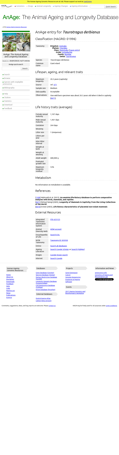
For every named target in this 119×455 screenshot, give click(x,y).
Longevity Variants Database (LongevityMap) (46, 282)
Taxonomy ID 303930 (59, 240)
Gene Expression (71, 273)
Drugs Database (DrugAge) (45, 290)
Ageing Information (79, 6)
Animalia (62, 46)
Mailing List (10, 291)
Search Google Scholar (59, 249)
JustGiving (88, 1)
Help (6, 94)
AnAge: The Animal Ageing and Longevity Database (15, 55)
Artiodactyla (67, 52)
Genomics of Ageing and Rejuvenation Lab (104, 276)
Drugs (30, 6)
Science (9, 297)
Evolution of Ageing (72, 279)
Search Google (56, 258)
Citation (7, 97)
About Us (9, 277)
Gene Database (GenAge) (45, 273)
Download (8, 105)
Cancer (68, 275)
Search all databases (58, 246)
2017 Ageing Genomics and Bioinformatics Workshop (75, 292)
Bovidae (68, 54)
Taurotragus (71, 56)
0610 (38, 207)
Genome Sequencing (73, 277)
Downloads (10, 282)
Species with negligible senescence (13, 83)
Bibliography (9, 88)
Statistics (8, 101)
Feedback (8, 108)
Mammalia (64, 50)
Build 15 (6, 61)
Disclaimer (10, 279)
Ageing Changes (61, 6)
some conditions (111, 305)
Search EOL (55, 235)
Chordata (63, 48)
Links (8, 288)
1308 (38, 197)
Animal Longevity (43, 6)
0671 (53, 98)
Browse (7, 78)
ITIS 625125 (55, 219)
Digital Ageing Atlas (43, 298)
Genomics (20, 6)
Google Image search (59, 255)
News (8, 293)
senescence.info (101, 273)
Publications (10, 295)
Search (7, 74)
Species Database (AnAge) (45, 275)
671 (55, 85)
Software (68, 282)
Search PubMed (77, 249)
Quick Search (111, 7)
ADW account (55, 229)
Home (8, 275)
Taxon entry (74, 50)
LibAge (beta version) (43, 301)
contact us (52, 305)
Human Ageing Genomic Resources (16, 27)
